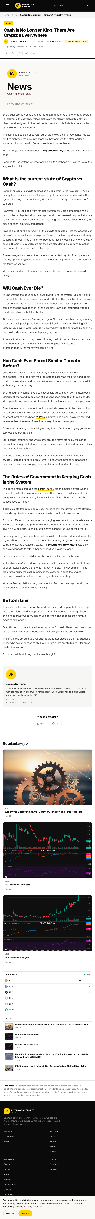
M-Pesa (40, 417)
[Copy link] (26, 53)
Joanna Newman (18, 41)
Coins (52, 1136)
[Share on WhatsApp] (20, 53)
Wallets (53, 1146)
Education (54, 1164)
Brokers (53, 1141)
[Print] (33, 53)
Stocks (7, 1169)
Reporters (8, 1194)
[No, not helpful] (55, 724)
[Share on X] (13, 53)
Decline (10, 1213)
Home (6, 15)
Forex (6, 1174)
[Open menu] (7, 5)
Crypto (7, 1164)
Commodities (10, 1184)
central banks (46, 489)
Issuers (53, 1151)
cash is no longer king (74, 219)
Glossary (54, 1169)
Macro (7, 1179)
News (14, 15)
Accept (25, 1213)
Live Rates (9, 1136)
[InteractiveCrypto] (24, 6)
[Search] (88, 6)
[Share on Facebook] (6, 53)
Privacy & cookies (33, 1206)
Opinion (7, 1189)
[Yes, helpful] (40, 724)
